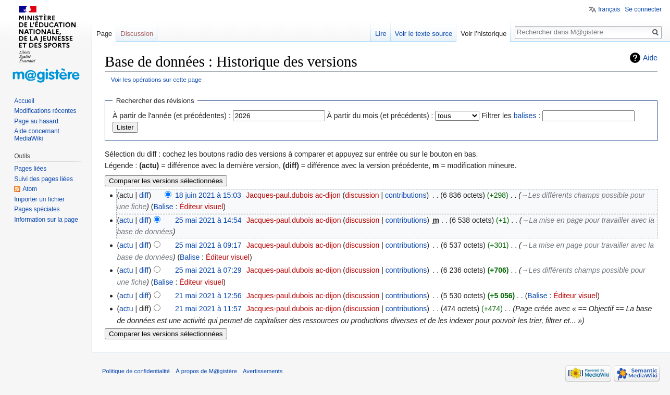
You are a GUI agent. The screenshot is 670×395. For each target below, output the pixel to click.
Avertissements (262, 371)
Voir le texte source (424, 33)
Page (104, 33)
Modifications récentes (45, 110)
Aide (650, 58)
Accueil (24, 101)
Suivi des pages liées (43, 179)
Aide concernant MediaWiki (36, 135)
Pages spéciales (36, 209)
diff (143, 195)
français (609, 9)
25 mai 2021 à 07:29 (208, 270)
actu (126, 220)
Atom (29, 189)
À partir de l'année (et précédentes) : (172, 115)
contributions (405, 195)
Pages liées (30, 168)
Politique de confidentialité (136, 371)
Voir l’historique (483, 33)
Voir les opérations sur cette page (156, 79)
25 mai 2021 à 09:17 (208, 245)
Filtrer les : (510, 115)
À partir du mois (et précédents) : (380, 115)
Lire (381, 33)
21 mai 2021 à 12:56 (208, 295)
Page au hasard (36, 121)
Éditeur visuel (201, 206)
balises (525, 115)
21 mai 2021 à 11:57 (208, 308)
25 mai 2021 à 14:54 (208, 220)
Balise (163, 206)
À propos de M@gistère (206, 371)
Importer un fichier (39, 199)
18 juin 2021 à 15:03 (208, 195)
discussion (362, 195)
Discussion (136, 33)
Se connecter (643, 9)
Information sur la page (46, 219)
